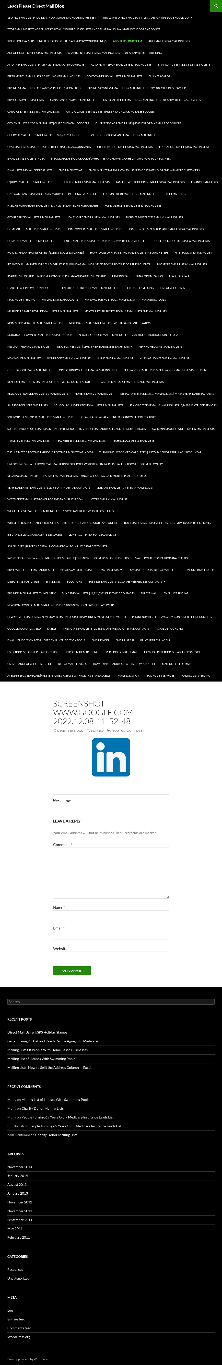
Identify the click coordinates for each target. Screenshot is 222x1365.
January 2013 (17, 1193)
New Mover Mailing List (24, 358)
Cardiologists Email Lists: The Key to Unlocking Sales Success (110, 111)
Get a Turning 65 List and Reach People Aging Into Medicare (52, 1041)
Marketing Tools (154, 299)
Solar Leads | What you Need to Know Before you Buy (118, 417)
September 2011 (19, 1220)
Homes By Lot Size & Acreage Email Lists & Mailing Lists (166, 229)
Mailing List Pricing (21, 299)
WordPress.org (18, 1337)
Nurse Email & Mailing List (115, 358)
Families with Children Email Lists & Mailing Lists (150, 182)
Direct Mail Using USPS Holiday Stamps (37, 1032)
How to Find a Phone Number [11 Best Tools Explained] (45, 252)
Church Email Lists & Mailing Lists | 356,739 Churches (44, 135)
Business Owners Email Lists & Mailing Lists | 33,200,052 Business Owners (137, 88)
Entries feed (16, 1319)
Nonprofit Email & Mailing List (68, 358)
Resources (15, 1269)
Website (60, 948)
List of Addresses (172, 287)
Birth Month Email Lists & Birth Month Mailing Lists (44, 76)
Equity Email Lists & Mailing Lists (30, 182)
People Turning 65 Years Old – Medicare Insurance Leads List (68, 1117)
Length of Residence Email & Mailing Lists (90, 287)
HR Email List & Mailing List (193, 252)
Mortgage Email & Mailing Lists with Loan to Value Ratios (110, 323)
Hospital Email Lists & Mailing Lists (31, 240)
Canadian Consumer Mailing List (73, 99)
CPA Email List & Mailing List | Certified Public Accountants (49, 146)
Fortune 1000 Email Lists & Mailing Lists (130, 193)
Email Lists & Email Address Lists (29, 170)
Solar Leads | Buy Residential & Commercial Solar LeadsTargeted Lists (57, 546)
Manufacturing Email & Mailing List (110, 299)
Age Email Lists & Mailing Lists (169, 41)
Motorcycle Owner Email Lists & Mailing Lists (39, 334)
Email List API (125, 640)
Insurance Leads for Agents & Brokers (34, 534)
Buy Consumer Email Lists (25, 99)
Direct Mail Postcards (23, 581)
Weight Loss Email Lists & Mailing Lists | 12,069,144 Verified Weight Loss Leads (60, 511)
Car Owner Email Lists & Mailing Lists (33, 111)
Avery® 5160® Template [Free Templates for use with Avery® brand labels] (59, 675)
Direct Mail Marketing (82, 652)
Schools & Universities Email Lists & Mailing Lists (88, 405)
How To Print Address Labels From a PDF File (124, 663)
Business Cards (159, 76)
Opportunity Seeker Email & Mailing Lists (88, 370)
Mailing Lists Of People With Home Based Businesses (47, 1050)
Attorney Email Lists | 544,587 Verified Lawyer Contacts (45, 64)
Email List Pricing (176, 593)
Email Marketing (70, 170)
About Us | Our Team (127, 41)
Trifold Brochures (169, 628)
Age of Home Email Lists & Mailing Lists (34, 52)
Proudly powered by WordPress (27, 1359)
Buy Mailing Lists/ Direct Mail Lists (153, 569)
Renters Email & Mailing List (94, 393)
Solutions (74, 581)
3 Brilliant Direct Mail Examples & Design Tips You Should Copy (147, 17)
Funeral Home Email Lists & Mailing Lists (133, 205)
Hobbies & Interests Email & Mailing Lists (154, 217)
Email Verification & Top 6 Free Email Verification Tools (46, 640)
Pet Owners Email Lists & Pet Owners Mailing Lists (158, 370)
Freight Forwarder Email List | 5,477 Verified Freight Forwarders (52, 205)
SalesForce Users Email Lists (27, 405)
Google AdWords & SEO (24, 628)
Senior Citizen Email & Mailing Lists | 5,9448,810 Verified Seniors (173, 405)
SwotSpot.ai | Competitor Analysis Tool (163, 558)
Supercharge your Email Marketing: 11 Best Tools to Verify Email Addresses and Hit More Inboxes (76, 428)
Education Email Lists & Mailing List (184, 146)
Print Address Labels (155, 640)
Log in (11, 1310)
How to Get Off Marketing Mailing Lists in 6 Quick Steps (129, 252)
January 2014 (17, 1176)
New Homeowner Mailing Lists (160, 346)
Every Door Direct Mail (121, 652)
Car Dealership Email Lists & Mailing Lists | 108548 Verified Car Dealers (152, 99)
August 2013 (17, 1184)
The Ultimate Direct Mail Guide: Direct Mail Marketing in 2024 (50, 452)
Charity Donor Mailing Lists (43, 1108)
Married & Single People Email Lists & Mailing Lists (42, 311)
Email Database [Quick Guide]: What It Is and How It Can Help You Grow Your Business (111, 158)
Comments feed (19, 1328)
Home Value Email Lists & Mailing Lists (33, 229)
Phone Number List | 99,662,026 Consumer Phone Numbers (172, 616)
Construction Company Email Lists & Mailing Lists (123, 135)
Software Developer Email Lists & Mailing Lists (40, 417)
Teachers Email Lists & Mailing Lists (81, 440)
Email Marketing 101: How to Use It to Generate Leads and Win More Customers (144, 170)
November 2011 (19, 1211)
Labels (52, 628)
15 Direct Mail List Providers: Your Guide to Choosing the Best (51, 17)
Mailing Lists (110, 569)
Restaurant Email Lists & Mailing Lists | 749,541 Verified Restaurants (167, 393)
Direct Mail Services (72, 663)
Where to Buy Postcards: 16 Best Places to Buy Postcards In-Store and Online (62, 522)
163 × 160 (97, 730)
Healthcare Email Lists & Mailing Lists (93, 217)
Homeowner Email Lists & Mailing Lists (94, 229)
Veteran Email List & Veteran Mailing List (124, 487)
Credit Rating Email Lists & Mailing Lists (125, 146)
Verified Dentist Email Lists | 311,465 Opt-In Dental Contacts (48, 487)
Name (59, 907)
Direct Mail (149, 593)
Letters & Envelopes (140, 287)
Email (59, 928)
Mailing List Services (160, 675)
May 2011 (15, 1228)
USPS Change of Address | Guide (29, 663)
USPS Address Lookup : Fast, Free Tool (33, 652)
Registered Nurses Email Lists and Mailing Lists (131, 381)
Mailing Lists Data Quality (60, 299)
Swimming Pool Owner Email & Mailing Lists (183, 428)
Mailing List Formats (176, 663)
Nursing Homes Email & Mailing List (164, 358)
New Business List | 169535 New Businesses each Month (94, 346)
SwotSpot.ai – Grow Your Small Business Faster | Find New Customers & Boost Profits (68, 558)
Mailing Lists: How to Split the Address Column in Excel (49, 1067)
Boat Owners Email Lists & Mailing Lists (114, 76)
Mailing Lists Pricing (195, 675)
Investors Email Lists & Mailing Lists (181, 264)
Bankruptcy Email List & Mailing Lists (184, 64)
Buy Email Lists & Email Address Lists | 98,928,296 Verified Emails (167, 522)
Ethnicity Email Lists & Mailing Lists (85, 182)
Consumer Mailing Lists (200, 569)
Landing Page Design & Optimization (137, 276)
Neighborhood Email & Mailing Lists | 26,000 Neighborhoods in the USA (128, 334)
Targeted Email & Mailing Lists (28, 440)
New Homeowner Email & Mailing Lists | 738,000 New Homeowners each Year (60, 605)
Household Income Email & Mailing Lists (181, 240)
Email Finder (100, 640)
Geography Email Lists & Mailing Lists (33, 217)
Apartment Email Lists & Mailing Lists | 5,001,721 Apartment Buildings (115, 52)
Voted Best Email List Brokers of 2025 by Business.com (45, 499)
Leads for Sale (179, 276)
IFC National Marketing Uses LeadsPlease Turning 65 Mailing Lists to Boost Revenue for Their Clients (78, 264)
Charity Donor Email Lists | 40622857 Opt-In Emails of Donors (138, 123)
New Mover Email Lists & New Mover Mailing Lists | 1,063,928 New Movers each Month (66, 616)
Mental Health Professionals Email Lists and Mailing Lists (125, 311)
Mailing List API (128, 675)
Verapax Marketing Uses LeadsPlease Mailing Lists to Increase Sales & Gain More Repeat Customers (77, 475)
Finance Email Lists (204, 182)
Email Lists (53, 581)
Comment (62, 844)
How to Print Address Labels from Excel (173, 652)
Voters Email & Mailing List (108, 499)
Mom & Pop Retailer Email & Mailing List (35, 323)
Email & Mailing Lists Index (26, 158)
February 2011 (18, 1237)
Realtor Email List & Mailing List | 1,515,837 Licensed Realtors (49, 381)
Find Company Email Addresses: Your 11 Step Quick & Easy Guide (52, 193)
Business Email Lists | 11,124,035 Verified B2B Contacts (44, 88)
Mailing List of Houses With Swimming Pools (41, 1059)
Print (204, 370)
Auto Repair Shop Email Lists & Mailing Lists (121, 64)
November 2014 (19, 1167)
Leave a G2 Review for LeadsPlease (92, 534)
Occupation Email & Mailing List (30, 370)
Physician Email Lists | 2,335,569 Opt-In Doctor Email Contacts (106, 628)
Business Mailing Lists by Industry (31, 593)
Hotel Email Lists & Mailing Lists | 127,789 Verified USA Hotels (104, 240)
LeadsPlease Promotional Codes (30, 287)
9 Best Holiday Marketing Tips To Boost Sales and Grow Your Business (56, 41)
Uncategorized (18, 1278)
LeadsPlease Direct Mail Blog (35, 6)
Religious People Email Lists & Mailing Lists (37, 393)
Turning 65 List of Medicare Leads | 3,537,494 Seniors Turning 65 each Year (150, 452)
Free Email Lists (175, 193)
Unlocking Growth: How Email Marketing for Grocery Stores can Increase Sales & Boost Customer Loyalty (85, 464)
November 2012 (19, 1202)
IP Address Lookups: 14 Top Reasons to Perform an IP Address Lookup (56, 276)
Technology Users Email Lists (133, 440)
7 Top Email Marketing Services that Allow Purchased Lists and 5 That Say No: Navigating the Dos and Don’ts (83, 29)
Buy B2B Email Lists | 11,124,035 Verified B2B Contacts (98, 593)
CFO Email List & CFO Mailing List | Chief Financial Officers (48, 123)
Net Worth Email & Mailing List (29, 346)
